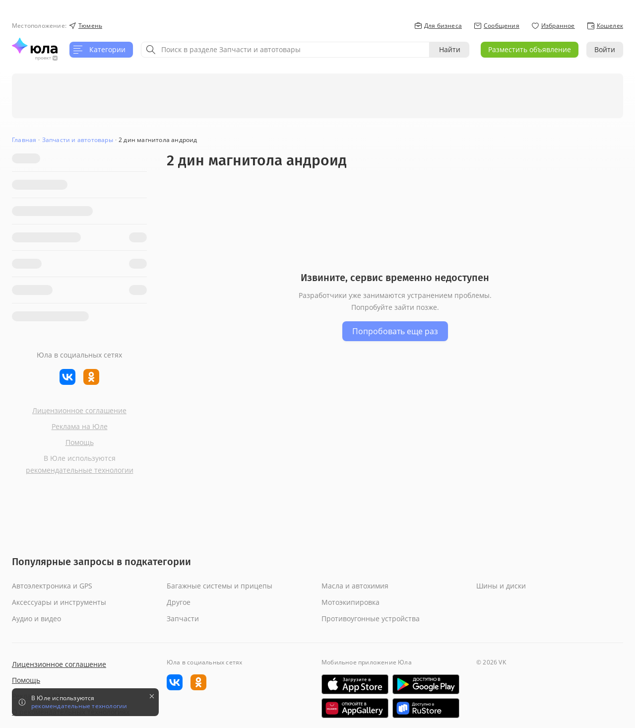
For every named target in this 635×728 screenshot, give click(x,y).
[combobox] (285, 50)
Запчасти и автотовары (77, 140)
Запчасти (183, 618)
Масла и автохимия (354, 585)
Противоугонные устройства (370, 618)
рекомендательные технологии (79, 470)
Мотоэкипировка (350, 602)
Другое (178, 602)
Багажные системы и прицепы (219, 585)
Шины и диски (501, 585)
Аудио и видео (36, 618)
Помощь (79, 442)
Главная (24, 140)
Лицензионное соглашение (79, 410)
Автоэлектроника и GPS (52, 585)
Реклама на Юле (80, 426)
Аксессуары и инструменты (59, 602)
